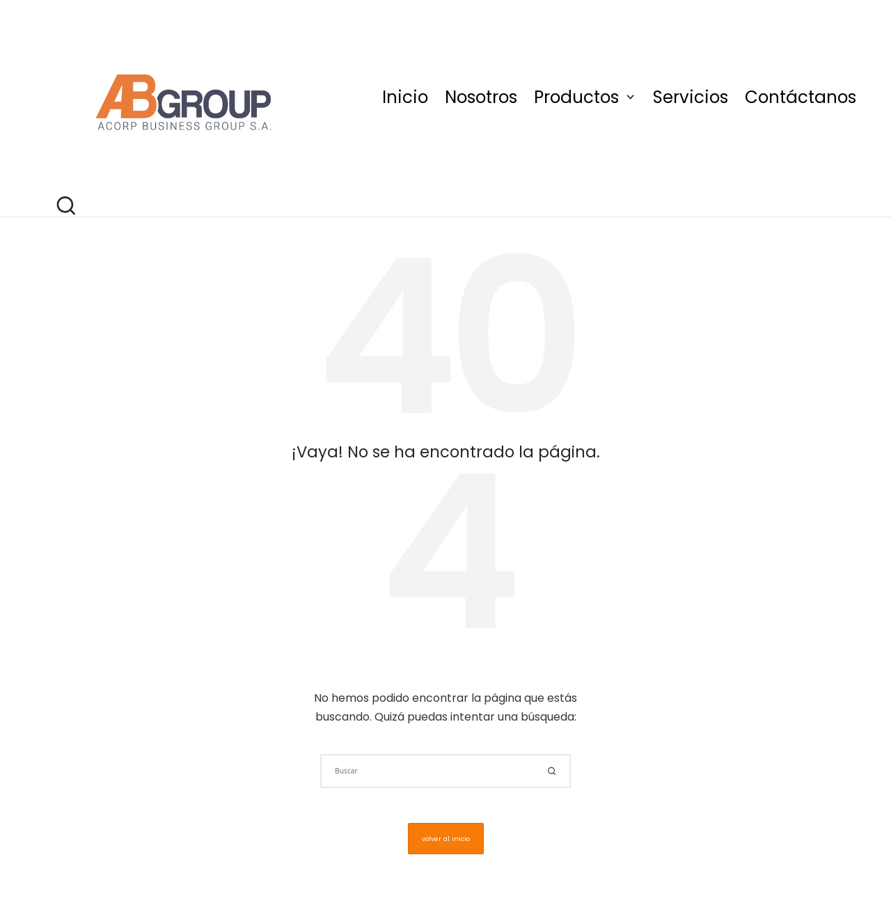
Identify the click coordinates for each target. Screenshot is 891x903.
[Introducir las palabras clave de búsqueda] (445, 771)
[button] (551, 771)
